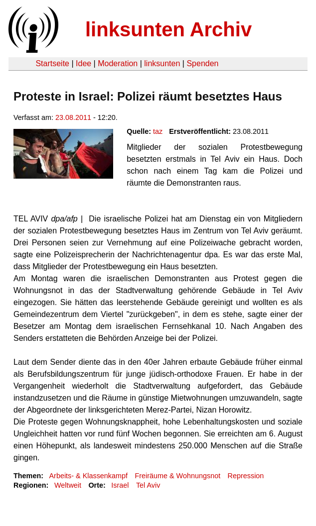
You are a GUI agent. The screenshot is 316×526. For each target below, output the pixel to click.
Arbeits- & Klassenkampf (88, 476)
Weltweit (67, 485)
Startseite (52, 63)
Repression (246, 476)
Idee (83, 63)
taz (157, 131)
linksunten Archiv (168, 29)
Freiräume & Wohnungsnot (177, 476)
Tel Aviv (148, 485)
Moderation (118, 63)
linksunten (162, 63)
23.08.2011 (73, 117)
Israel (120, 485)
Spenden (202, 63)
